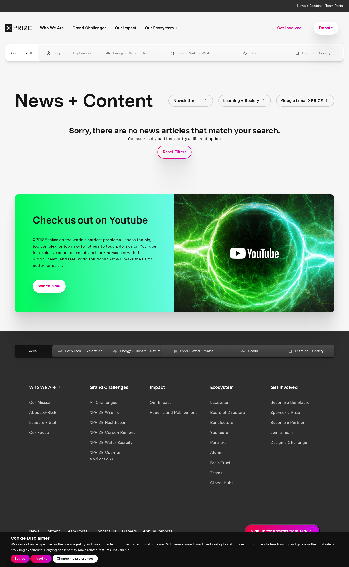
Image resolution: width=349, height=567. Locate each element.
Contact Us (105, 531)
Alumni (216, 452)
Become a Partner (287, 422)
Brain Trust (220, 462)
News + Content (309, 6)
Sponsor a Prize (285, 412)
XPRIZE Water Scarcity (110, 442)
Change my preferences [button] (75, 559)
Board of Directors (227, 412)
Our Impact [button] (128, 28)
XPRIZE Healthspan (107, 422)
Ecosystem (220, 402)
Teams (216, 472)
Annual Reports (157, 531)
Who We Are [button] (54, 28)
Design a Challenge (288, 442)
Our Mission (40, 402)
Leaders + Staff (43, 422)
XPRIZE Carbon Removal (113, 432)
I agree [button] (20, 559)
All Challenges (103, 402)
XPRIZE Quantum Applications (106, 455)
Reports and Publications (173, 412)
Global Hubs (221, 482)
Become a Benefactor (290, 402)
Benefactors (221, 422)
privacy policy (74, 544)
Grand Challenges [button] (91, 28)
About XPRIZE (42, 412)
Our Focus (39, 432)
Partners (218, 442)
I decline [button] (40, 559)
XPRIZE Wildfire (104, 412)
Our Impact (160, 402)
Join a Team (281, 432)
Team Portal (334, 6)
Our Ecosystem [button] (162, 28)
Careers (129, 531)
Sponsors (219, 432)
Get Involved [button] (291, 28)
